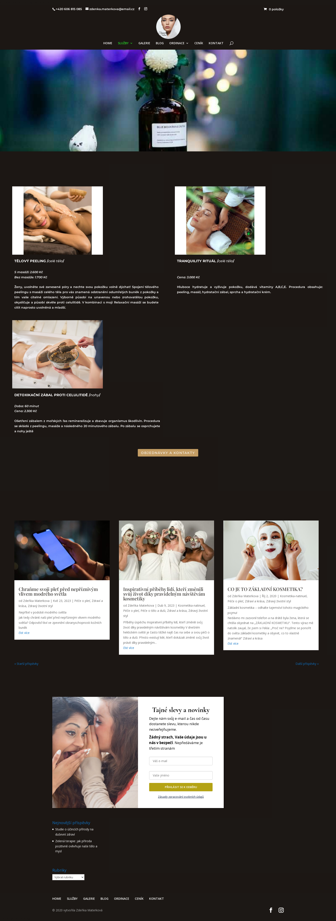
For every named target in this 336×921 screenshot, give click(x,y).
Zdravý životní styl (40, 606)
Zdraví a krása (177, 611)
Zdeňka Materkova (36, 601)
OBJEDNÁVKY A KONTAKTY (168, 453)
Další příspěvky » (307, 664)
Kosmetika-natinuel (191, 605)
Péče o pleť (82, 601)
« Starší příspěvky (26, 664)
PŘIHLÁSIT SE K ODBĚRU (181, 787)
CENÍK (198, 43)
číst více (24, 633)
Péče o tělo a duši (153, 611)
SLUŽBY (123, 43)
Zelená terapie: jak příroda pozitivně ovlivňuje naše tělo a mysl (76, 846)
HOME (107, 43)
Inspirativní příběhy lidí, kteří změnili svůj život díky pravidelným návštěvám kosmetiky (164, 594)
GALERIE (144, 43)
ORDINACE (176, 43)
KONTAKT (216, 43)
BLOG (160, 43)
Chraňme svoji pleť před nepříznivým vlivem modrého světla (58, 591)
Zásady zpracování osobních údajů (181, 797)
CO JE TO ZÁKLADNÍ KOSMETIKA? (265, 589)
